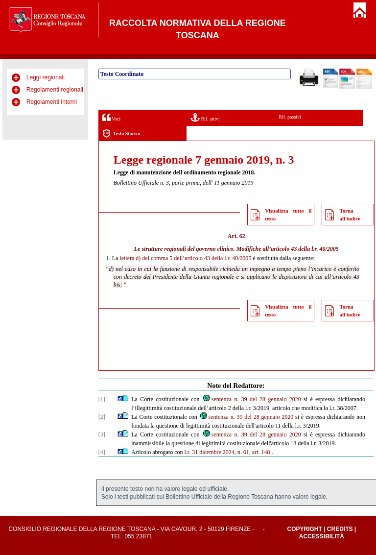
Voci (111, 117)
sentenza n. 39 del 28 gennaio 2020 (251, 399)
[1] (101, 399)
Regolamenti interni (51, 101)
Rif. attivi (205, 117)
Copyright (304, 529)
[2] (101, 416)
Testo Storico (121, 133)
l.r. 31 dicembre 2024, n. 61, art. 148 (227, 452)
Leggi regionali (45, 77)
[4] (101, 452)
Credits (340, 529)
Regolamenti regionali (54, 89)
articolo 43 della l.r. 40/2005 (305, 248)
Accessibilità (321, 536)
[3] (101, 434)
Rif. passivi (290, 117)
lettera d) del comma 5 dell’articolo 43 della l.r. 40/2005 (185, 258)
